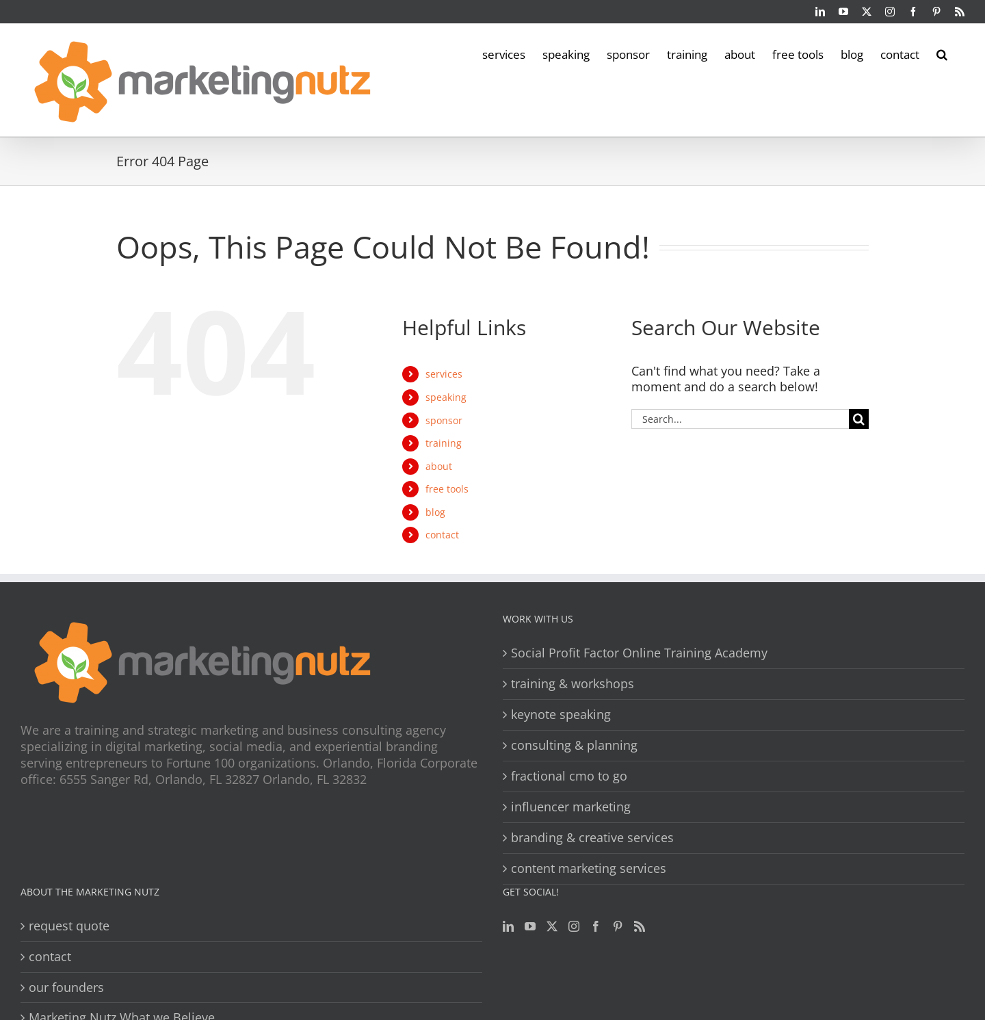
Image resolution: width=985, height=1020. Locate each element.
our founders (66, 987)
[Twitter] (552, 926)
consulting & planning (574, 745)
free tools (447, 488)
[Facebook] (595, 926)
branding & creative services (592, 838)
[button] (941, 53)
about (438, 466)
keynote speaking (561, 714)
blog (435, 512)
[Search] (859, 419)
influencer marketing (571, 807)
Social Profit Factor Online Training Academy (639, 653)
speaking (446, 397)
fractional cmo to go (569, 776)
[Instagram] (573, 926)
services (443, 373)
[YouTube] (530, 926)
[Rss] (639, 926)
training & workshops (572, 684)
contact (442, 534)
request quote (69, 926)
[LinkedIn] (508, 926)
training (443, 442)
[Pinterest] (617, 926)
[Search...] (740, 419)
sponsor (443, 420)
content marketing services (588, 868)
